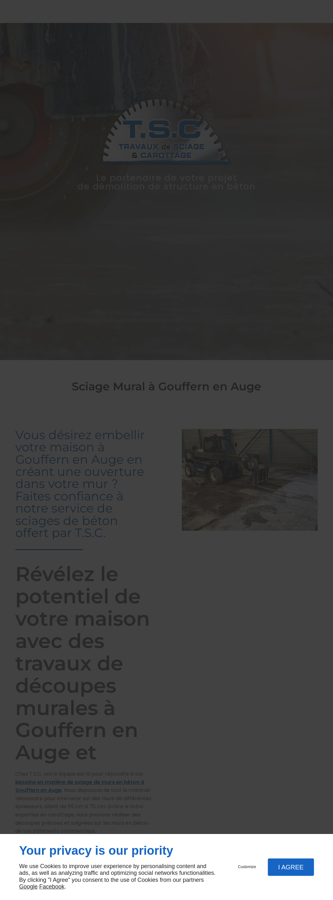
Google (28, 886)
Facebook (51, 886)
